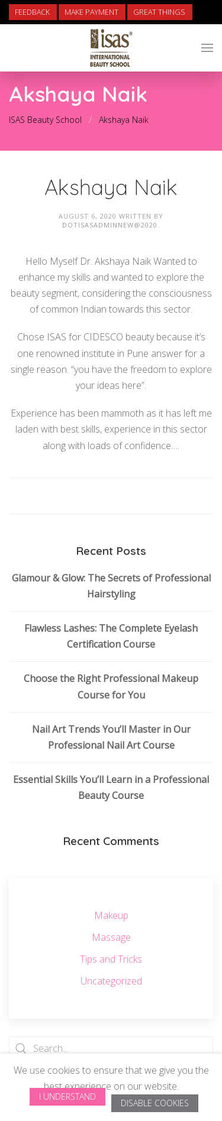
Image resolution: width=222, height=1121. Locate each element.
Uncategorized (111, 980)
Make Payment (91, 12)
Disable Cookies (155, 1103)
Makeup (111, 915)
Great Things (159, 12)
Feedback (32, 12)
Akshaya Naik (124, 119)
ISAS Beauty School (45, 119)
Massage (111, 937)
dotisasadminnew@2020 (109, 224)
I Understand (67, 1096)
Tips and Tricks (111, 959)
